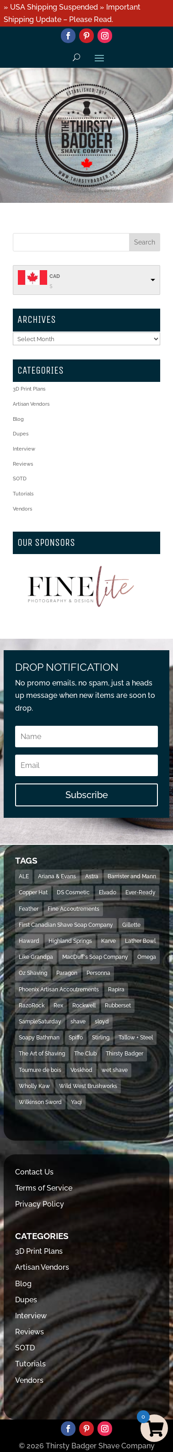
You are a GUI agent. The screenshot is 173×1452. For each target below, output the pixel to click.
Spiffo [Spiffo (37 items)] (76, 1037)
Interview (24, 449)
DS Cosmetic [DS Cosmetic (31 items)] (73, 892)
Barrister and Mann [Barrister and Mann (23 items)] (132, 876)
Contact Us (34, 1172)
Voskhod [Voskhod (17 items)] (81, 1070)
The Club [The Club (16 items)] (85, 1053)
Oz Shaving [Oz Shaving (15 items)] (33, 973)
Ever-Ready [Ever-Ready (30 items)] (140, 892)
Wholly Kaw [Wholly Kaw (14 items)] (34, 1086)
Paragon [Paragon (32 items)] (66, 973)
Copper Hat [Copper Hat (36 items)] (33, 892)
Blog (18, 419)
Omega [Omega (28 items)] (146, 957)
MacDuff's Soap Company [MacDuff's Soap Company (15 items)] (95, 957)
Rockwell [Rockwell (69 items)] (84, 1005)
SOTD (20, 479)
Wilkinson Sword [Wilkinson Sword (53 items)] (40, 1102)
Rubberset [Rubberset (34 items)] (118, 1005)
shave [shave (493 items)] (78, 1021)
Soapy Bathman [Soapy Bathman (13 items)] (39, 1037)
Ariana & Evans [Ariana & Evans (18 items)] (57, 876)
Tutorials (23, 494)
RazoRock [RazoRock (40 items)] (31, 1005)
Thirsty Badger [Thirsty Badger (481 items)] (124, 1053)
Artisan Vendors (31, 404)
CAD (54, 276)
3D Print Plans (29, 389)
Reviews (23, 464)
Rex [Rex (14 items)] (58, 1005)
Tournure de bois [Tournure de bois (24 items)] (40, 1070)
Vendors (22, 509)
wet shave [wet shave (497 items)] (115, 1070)
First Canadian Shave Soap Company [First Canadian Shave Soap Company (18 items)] (66, 925)
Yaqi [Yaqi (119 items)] (76, 1102)
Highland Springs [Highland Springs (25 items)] (70, 941)
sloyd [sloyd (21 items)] (102, 1021)
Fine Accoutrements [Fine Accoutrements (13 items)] (73, 909)
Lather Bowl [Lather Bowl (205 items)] (140, 941)
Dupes (20, 434)
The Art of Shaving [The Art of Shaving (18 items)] (42, 1053)
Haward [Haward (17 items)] (29, 941)
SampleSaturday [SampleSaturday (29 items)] (40, 1021)
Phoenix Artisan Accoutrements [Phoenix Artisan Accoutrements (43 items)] (59, 989)
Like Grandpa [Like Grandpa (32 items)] (36, 957)
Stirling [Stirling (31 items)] (100, 1037)
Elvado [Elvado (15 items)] (107, 892)
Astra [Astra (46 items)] (91, 876)
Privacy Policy (39, 1204)
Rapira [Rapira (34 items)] (116, 989)
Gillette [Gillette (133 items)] (131, 925)
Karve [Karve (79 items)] (108, 941)
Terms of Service (43, 1188)
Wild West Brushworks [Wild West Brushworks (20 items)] (88, 1086)
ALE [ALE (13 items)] (24, 876)
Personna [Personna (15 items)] (98, 973)
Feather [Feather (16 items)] (28, 909)
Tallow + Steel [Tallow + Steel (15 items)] (136, 1037)
